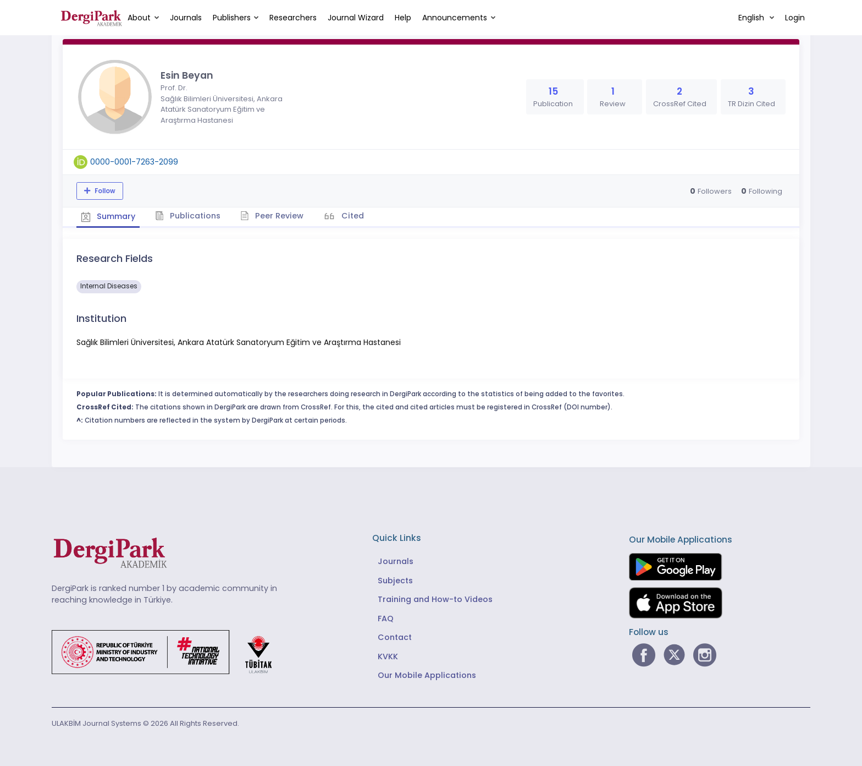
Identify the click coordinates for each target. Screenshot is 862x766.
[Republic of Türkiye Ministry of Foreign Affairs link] (169, 650)
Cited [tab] (358, 215)
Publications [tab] (191, 215)
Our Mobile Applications (427, 674)
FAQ (386, 617)
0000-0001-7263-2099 (134, 161)
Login (795, 17)
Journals (186, 17)
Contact (395, 636)
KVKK (388, 655)
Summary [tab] (109, 215)
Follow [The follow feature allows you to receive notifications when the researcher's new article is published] (104, 191)
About (139, 17)
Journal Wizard (356, 17)
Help (403, 17)
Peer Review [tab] (276, 215)
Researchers (293, 17)
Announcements (454, 17)
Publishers (232, 17)
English (752, 17)
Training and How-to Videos (435, 598)
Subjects (395, 579)
